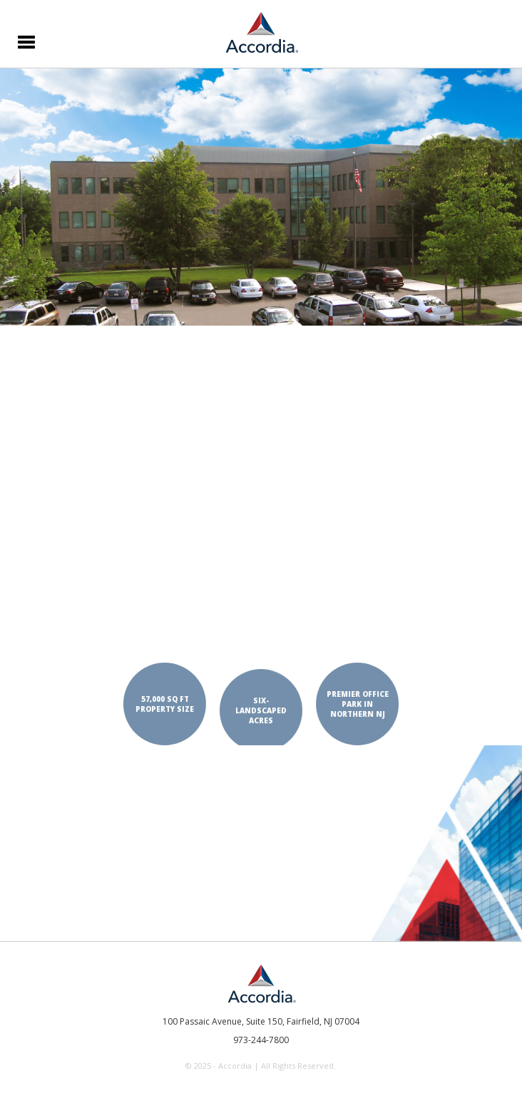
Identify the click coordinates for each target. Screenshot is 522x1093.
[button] (24, 41)
